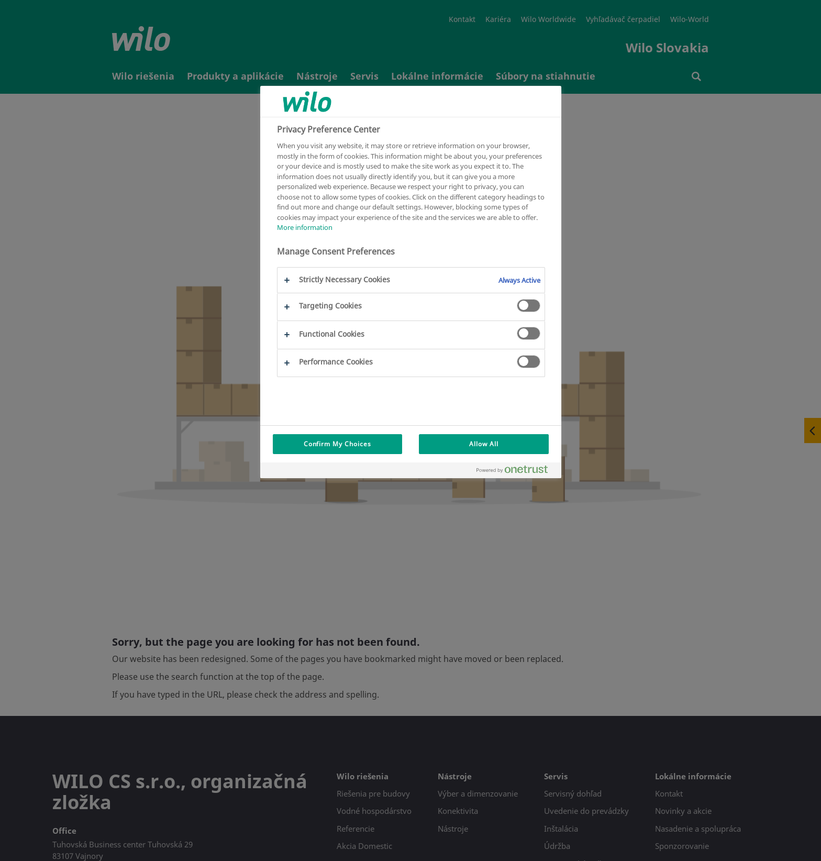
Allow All (483, 443)
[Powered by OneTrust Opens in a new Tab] (516, 471)
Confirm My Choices (337, 443)
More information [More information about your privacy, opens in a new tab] (304, 227)
